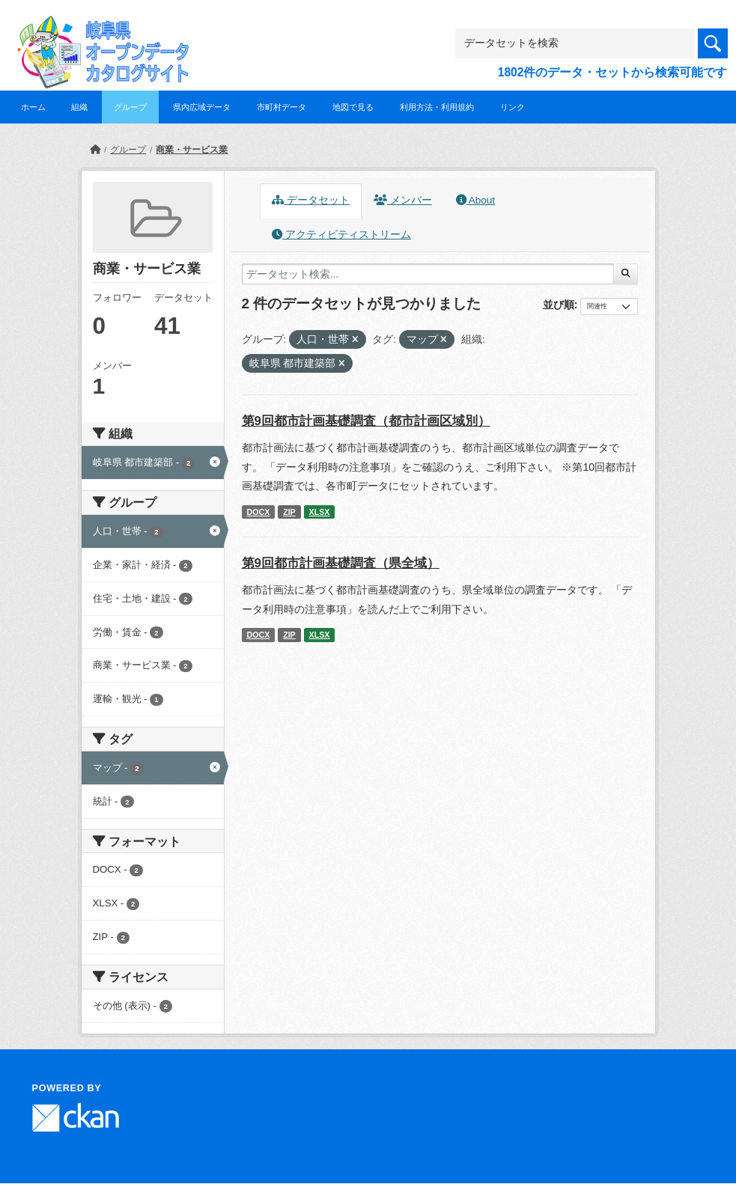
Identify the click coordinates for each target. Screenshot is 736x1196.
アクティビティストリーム (341, 234)
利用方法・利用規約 (437, 107)
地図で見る (353, 107)
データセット (311, 200)
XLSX (319, 511)
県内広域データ (202, 107)
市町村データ (281, 107)
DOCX (258, 511)
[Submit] (625, 273)
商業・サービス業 (192, 149)
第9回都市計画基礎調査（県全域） (341, 563)
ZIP (289, 511)
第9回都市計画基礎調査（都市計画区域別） (366, 421)
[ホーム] (95, 149)
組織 (79, 107)
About (475, 200)
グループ (130, 107)
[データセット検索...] (428, 273)
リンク (512, 107)
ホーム (33, 107)
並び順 (558, 305)
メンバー (403, 200)
